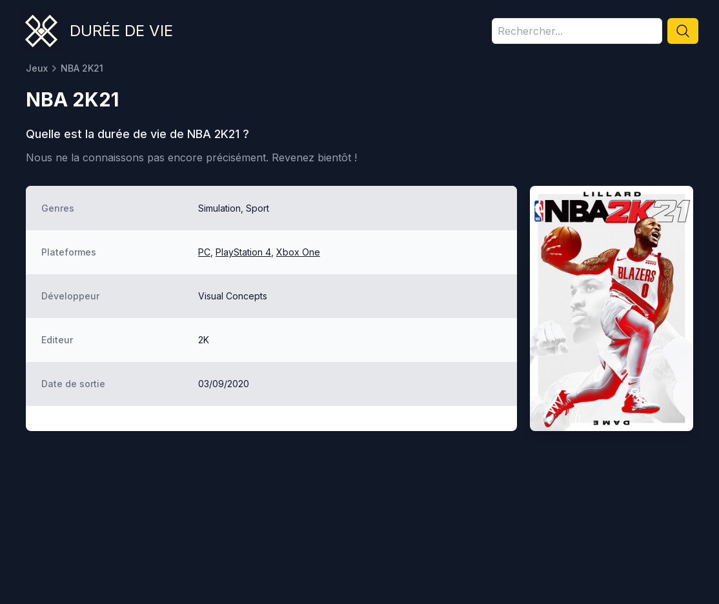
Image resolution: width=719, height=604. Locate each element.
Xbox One (298, 252)
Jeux (37, 68)
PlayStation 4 (243, 252)
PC (204, 252)
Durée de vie (121, 30)
